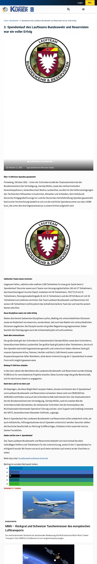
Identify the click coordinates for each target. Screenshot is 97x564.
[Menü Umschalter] (83, 9)
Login (80, 2)
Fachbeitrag (47, 161)
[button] (68, 9)
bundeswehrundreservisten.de (33, 458)
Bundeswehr (14, 21)
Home (6, 21)
